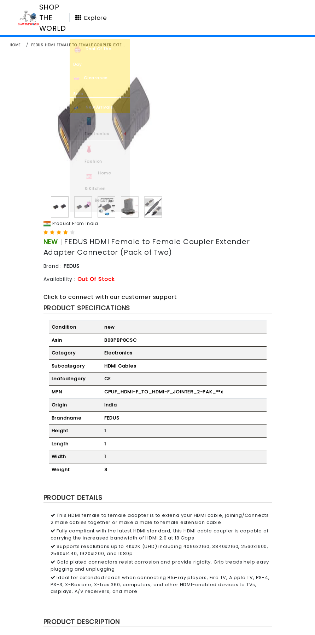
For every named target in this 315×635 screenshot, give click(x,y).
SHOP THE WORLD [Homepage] (52, 17)
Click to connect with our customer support (110, 297)
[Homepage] (28, 17)
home (15, 45)
